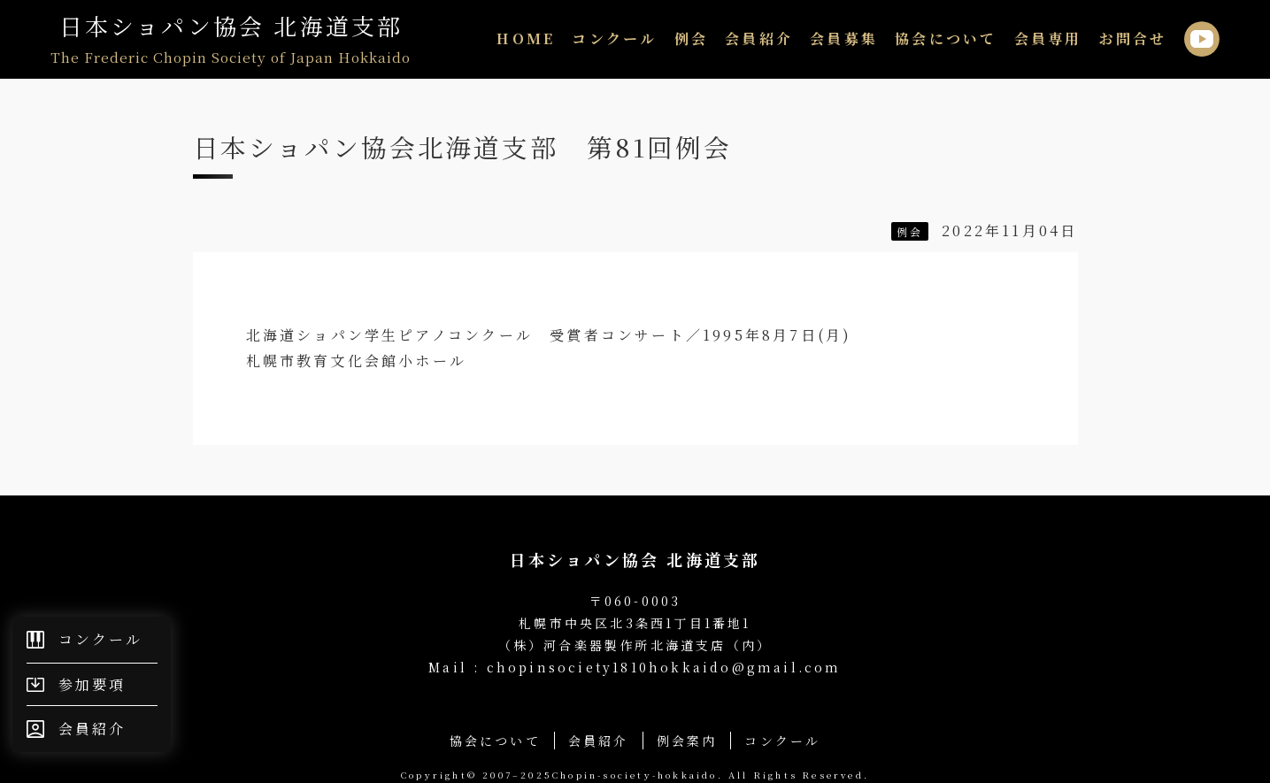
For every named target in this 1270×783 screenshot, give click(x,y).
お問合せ (1133, 38)
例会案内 (687, 740)
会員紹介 (759, 38)
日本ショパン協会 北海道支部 (230, 39)
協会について (946, 38)
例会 (691, 38)
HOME (525, 38)
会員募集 (844, 38)
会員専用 (1048, 38)
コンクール (614, 38)
